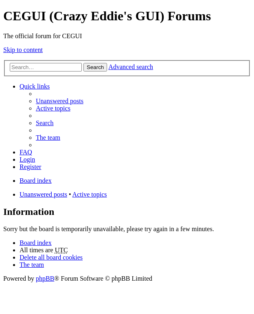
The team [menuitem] (48, 137)
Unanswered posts (43, 194)
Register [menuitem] (30, 166)
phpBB (45, 278)
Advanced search (130, 66)
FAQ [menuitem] (26, 152)
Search (95, 67)
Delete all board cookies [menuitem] (51, 257)
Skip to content (23, 49)
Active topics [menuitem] (53, 108)
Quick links (35, 86)
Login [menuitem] (27, 159)
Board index (36, 242)
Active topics (89, 194)
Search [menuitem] (45, 122)
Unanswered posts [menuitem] (59, 100)
